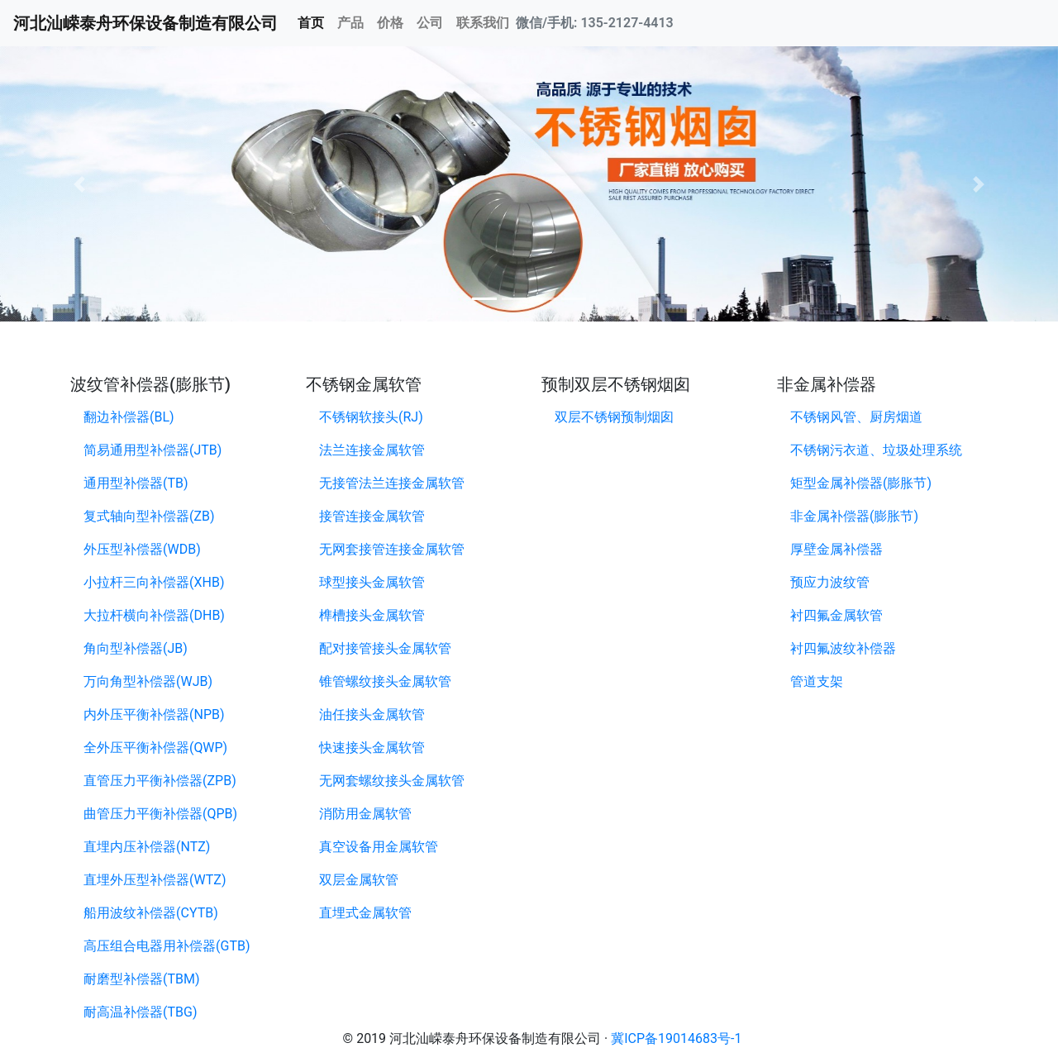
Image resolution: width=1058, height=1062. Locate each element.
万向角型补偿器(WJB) (147, 681)
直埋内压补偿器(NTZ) (146, 847)
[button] (79, 183)
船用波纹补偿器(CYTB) (150, 913)
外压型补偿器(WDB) (142, 549)
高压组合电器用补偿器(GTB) (166, 946)
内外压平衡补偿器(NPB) (154, 714)
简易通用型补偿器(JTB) (152, 450)
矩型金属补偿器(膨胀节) (861, 483)
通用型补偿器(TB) (135, 483)
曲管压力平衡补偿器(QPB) (160, 814)
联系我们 (482, 23)
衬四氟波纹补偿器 (843, 648)
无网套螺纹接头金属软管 (392, 780)
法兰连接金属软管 (372, 450)
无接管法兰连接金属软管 (392, 483)
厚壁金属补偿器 (836, 549)
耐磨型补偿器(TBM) (141, 979)
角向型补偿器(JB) (135, 648)
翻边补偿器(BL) (128, 417)
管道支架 (816, 681)
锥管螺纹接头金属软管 (385, 681)
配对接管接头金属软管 (385, 648)
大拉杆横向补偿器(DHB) (154, 615)
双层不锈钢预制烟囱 (614, 417)
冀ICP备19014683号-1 (676, 1038)
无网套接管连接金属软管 (392, 549)
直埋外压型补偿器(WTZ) (154, 880)
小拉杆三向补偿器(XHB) (153, 582)
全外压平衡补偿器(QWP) (155, 747)
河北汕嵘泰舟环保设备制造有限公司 (145, 23)
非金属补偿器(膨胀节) (854, 516)
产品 (350, 23)
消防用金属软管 (365, 814)
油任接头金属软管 (372, 714)
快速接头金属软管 (372, 747)
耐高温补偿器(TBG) (140, 1012)
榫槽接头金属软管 (372, 615)
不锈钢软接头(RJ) (371, 417)
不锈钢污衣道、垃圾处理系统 (876, 450)
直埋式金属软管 (365, 913)
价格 (390, 23)
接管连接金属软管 (372, 516)
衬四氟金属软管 (836, 615)
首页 (314, 21)
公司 (430, 23)
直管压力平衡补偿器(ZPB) (159, 780)
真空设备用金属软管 (378, 847)
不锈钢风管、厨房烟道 (856, 417)
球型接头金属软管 (372, 582)
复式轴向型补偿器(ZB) (149, 516)
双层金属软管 (358, 880)
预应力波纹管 (830, 582)
